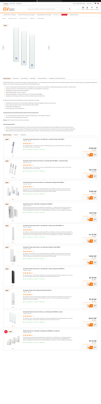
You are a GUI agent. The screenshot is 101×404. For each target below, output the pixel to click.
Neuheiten (56, 14)
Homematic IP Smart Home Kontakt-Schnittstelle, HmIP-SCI (37, 290)
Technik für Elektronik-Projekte (26, 14)
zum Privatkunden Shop (79, 3)
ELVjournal (12, 3)
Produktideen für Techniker (44, 14)
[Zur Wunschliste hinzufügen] (95, 154)
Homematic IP (32, 18)
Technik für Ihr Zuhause (9, 14)
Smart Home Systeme (23, 18)
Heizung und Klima (40, 18)
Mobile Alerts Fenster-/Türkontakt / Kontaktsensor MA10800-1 (38, 204)
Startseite (4, 18)
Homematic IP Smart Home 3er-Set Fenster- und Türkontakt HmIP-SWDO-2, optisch (43, 311)
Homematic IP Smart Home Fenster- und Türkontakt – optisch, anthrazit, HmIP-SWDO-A (43, 268)
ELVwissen (19, 3)
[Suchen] (69, 9)
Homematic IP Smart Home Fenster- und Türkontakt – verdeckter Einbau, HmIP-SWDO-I (43, 139)
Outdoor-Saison (74, 14)
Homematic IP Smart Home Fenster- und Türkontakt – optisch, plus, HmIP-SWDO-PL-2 (43, 225)
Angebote (64, 14)
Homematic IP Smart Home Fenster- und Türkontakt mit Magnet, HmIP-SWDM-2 (42, 247)
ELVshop (6, 3)
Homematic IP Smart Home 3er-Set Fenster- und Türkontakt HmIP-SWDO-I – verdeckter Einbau (45, 160)
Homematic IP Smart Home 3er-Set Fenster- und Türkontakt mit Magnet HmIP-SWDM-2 (43, 182)
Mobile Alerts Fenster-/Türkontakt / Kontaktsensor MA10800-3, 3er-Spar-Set (41, 330)
